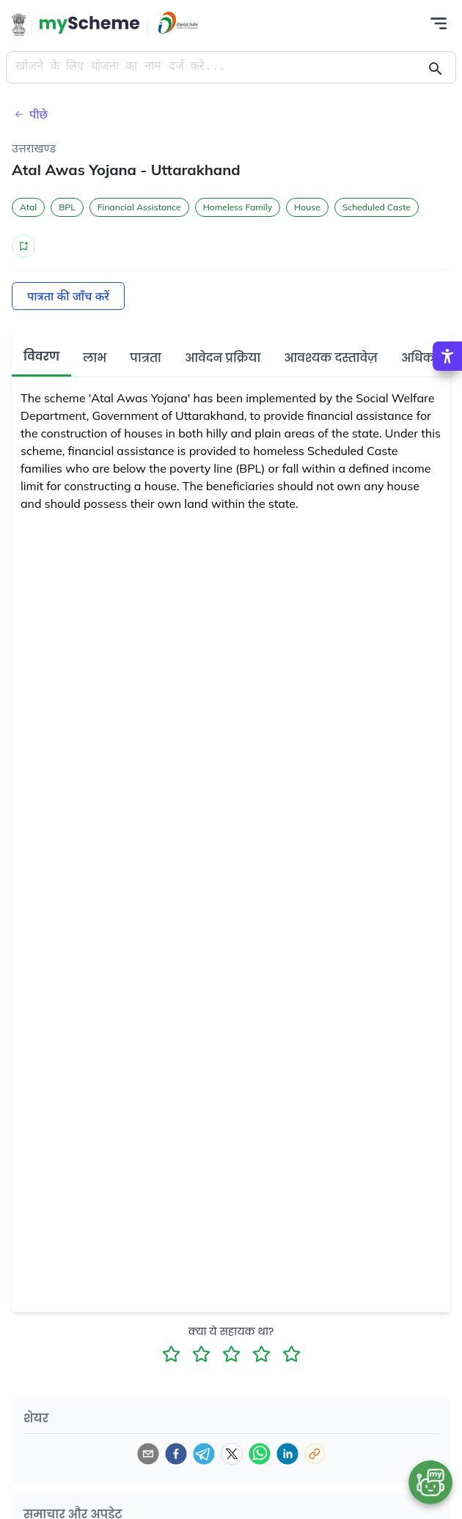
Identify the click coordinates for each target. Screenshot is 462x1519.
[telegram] (204, 1454)
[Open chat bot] (430, 1482)
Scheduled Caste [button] (376, 207)
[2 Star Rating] (201, 1354)
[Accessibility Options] (447, 356)
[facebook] (176, 1454)
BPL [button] (67, 207)
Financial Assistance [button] (139, 207)
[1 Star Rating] (171, 1354)
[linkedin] (287, 1454)
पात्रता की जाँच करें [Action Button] (68, 296)
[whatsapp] (260, 1454)
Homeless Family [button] (237, 207)
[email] (148, 1454)
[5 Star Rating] (291, 1354)
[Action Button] (89, 25)
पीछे (30, 114)
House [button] (307, 207)
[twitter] (232, 1454)
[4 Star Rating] (261, 1354)
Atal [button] (28, 207)
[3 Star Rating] (231, 1354)
